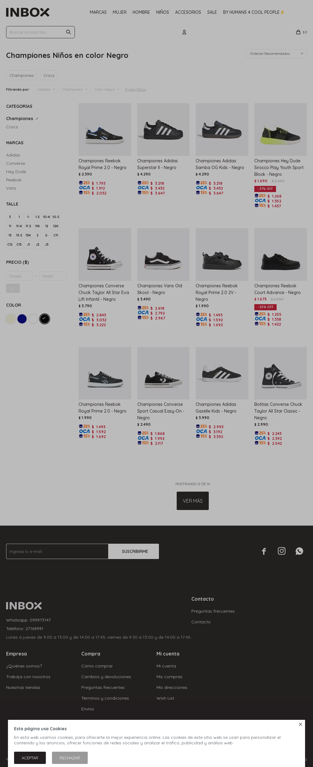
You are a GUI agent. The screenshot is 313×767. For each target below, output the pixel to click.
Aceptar (30, 757)
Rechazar (70, 757)
